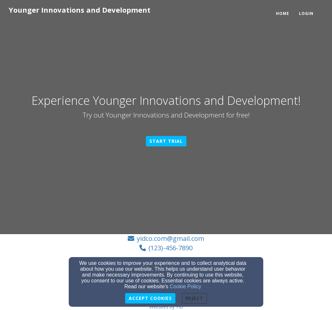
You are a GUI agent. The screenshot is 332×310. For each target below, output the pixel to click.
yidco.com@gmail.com (170, 238)
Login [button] (306, 13)
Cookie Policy (185, 286)
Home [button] (282, 13)
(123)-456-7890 (170, 247)
